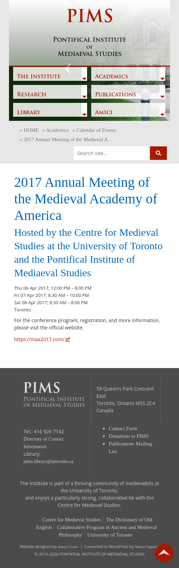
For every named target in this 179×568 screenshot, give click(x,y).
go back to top (164, 553)
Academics (111, 77)
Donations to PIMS (129, 436)
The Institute (38, 77)
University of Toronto (109, 535)
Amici (104, 113)
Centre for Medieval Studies (71, 519)
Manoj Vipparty (147, 547)
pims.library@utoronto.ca (48, 461)
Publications (115, 95)
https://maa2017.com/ (42, 339)
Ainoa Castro (68, 547)
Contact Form (123, 428)
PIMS (89, 33)
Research (31, 95)
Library (28, 113)
